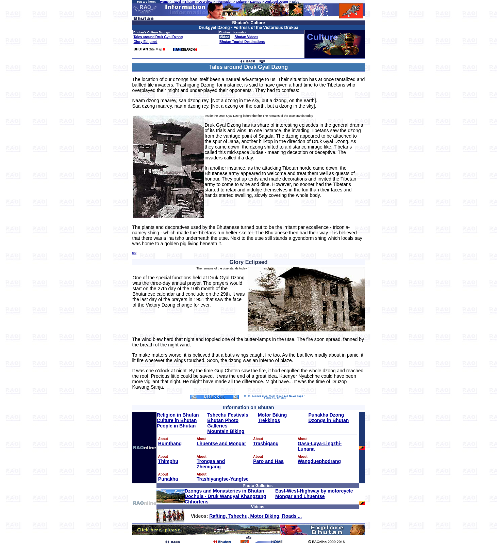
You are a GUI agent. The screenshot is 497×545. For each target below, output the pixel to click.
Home (164, 1)
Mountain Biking (225, 431)
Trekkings (269, 420)
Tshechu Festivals (227, 415)
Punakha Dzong (326, 415)
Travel (176, 1)
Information (224, 1)
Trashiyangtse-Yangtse (223, 479)
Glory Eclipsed (146, 42)
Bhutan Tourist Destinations (242, 42)
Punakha (168, 479)
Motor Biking (272, 415)
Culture (241, 1)
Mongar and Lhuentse (300, 496)
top (134, 252)
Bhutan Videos (246, 37)
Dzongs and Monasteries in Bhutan (224, 491)
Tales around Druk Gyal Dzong (158, 37)
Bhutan (189, 1)
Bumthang (170, 443)
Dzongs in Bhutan (328, 420)
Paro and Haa (268, 461)
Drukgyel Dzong (276, 1)
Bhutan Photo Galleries (222, 423)
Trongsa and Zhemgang (211, 463)
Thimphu (168, 461)
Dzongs (255, 1)
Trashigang (266, 443)
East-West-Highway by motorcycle (314, 491)
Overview (205, 1)
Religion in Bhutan (178, 415)
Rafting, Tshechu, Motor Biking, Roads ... (255, 516)
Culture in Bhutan (177, 420)
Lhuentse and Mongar (221, 443)
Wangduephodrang (319, 461)
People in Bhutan (176, 426)
